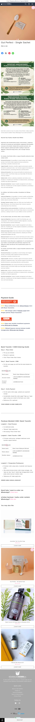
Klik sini (13, 499)
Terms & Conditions (17, 692)
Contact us (17, 690)
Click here (14, 492)
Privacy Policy (17, 696)
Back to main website (17, 688)
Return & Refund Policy (17, 694)
